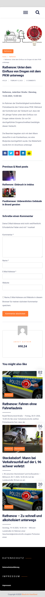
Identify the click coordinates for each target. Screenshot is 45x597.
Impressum (6, 585)
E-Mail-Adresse (9, 271)
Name (5, 260)
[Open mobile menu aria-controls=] (25, 12)
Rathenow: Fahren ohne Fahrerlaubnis (19, 406)
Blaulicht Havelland (29, 594)
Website (5, 283)
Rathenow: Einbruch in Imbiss (18, 184)
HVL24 (4, 80)
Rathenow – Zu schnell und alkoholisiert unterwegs (22, 518)
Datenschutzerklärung (10, 567)
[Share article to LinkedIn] (23, 153)
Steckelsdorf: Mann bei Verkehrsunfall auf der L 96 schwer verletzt (21, 462)
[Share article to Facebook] (5, 153)
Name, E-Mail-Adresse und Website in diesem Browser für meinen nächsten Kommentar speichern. (22, 301)
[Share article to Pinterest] (17, 153)
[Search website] (38, 12)
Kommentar (8, 235)
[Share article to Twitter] (11, 153)
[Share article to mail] (29, 153)
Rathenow (8, 51)
